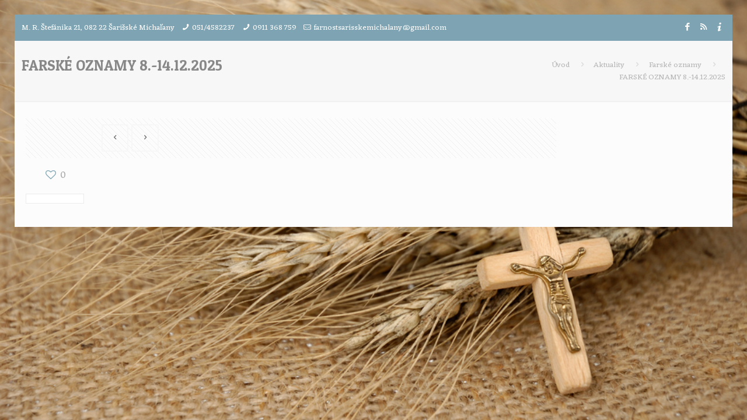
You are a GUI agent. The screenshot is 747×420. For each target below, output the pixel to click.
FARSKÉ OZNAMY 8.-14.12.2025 (672, 77)
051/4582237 (213, 27)
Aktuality (609, 65)
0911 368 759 (274, 27)
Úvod (561, 65)
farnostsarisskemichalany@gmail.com (380, 27)
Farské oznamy (675, 65)
